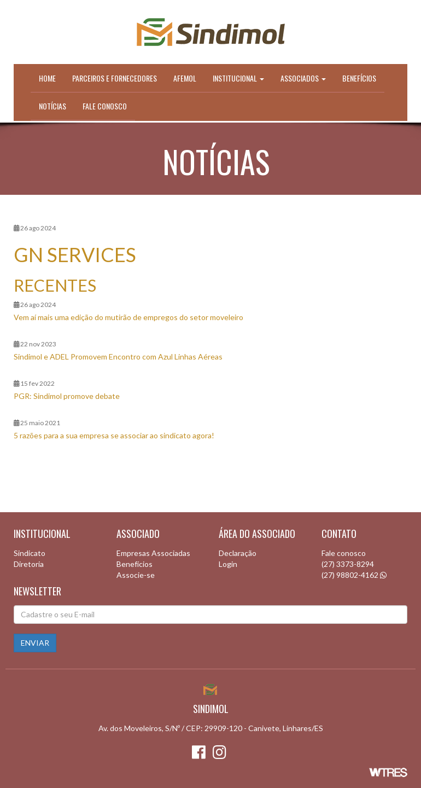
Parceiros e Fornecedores (114, 78)
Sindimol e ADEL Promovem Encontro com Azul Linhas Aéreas (118, 356)
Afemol (184, 78)
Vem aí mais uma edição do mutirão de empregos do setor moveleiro (128, 317)
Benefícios (359, 78)
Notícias (52, 106)
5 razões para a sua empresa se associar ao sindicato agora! (114, 435)
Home (47, 78)
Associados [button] (303, 78)
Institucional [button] (238, 78)
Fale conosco (105, 106)
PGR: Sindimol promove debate (67, 396)
